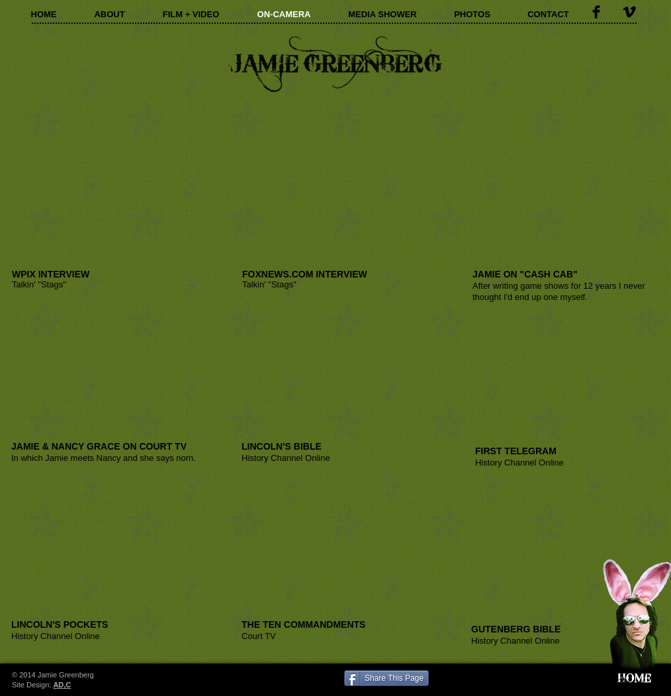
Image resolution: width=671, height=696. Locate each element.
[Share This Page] (386, 678)
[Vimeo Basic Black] (629, 12)
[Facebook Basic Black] (596, 12)
